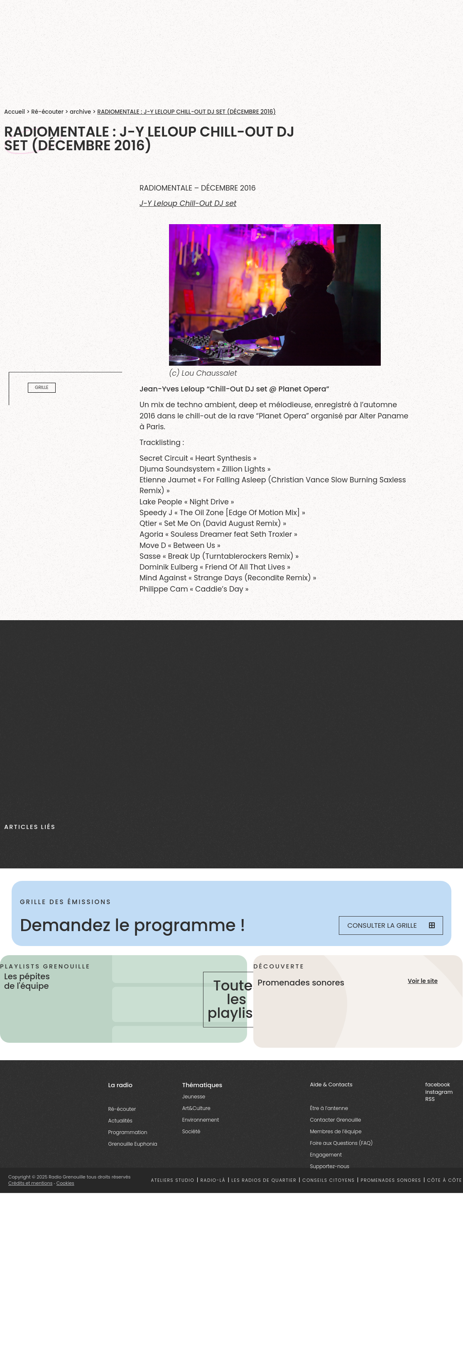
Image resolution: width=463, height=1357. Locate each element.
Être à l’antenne (329, 1108)
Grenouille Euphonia (132, 1143)
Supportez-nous (329, 1166)
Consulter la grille (391, 925)
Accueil (14, 112)
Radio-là (213, 1180)
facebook (437, 1084)
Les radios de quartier (264, 1180)
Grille (42, 388)
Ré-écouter (47, 112)
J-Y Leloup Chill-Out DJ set (188, 203)
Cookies (65, 1183)
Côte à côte (444, 1180)
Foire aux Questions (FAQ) (341, 1143)
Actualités (120, 1120)
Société (191, 1131)
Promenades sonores (391, 1180)
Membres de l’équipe (335, 1131)
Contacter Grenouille (335, 1119)
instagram (439, 1091)
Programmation (127, 1132)
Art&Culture (196, 1108)
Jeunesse (194, 1096)
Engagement (326, 1154)
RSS (430, 1099)
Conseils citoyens (328, 1180)
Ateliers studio (172, 1180)
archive (80, 112)
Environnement (200, 1119)
